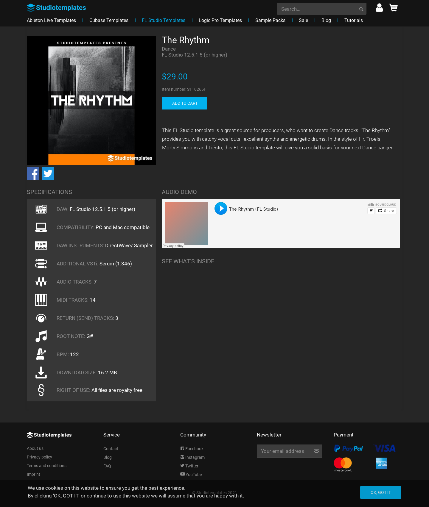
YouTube (191, 474)
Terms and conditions (46, 465)
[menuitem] (321, 8)
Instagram (192, 457)
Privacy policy (39, 457)
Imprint (33, 474)
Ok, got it (381, 492)
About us (35, 448)
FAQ (107, 466)
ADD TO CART (185, 103)
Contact (110, 448)
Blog (107, 457)
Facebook (191, 448)
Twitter (189, 466)
